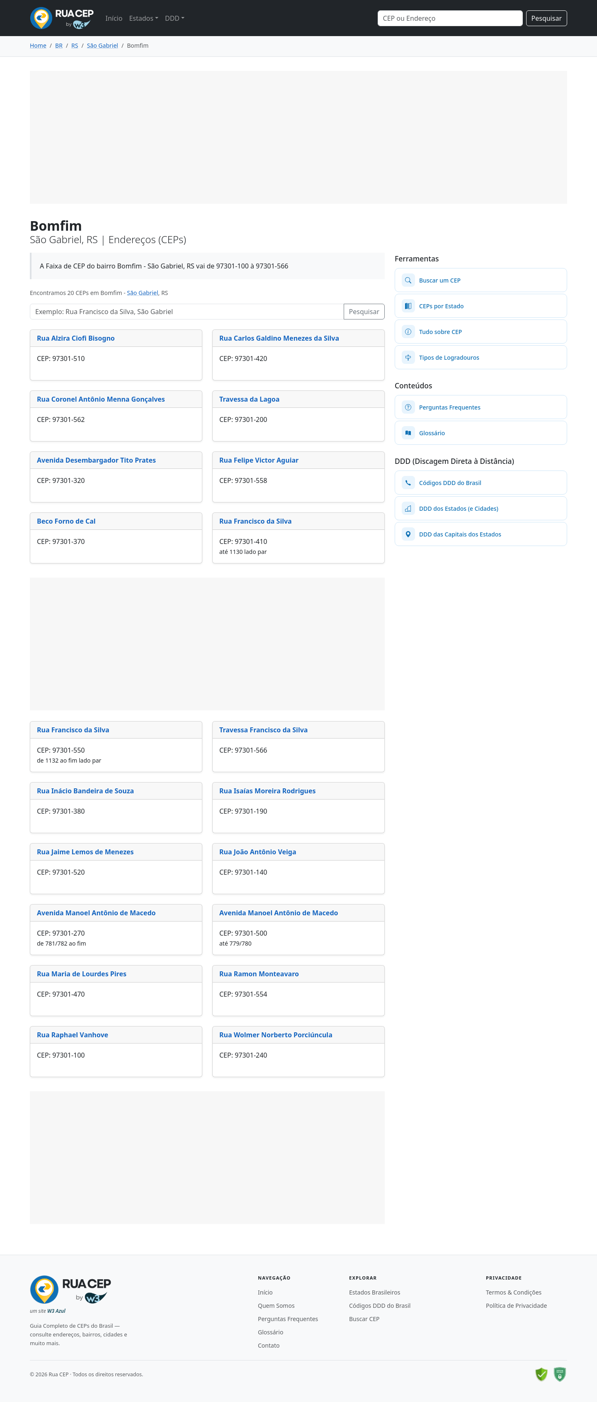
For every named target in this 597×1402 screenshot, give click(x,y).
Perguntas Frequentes (288, 1319)
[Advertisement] (298, 137)
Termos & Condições (513, 1292)
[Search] (450, 18)
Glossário (270, 1332)
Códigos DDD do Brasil (379, 1305)
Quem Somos (276, 1305)
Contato (268, 1345)
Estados (141, 18)
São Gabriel (142, 293)
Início (113, 18)
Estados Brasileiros (374, 1292)
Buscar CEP (364, 1319)
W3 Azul (56, 1310)
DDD (172, 18)
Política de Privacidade (516, 1305)
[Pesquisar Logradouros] (187, 311)
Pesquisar (546, 18)
